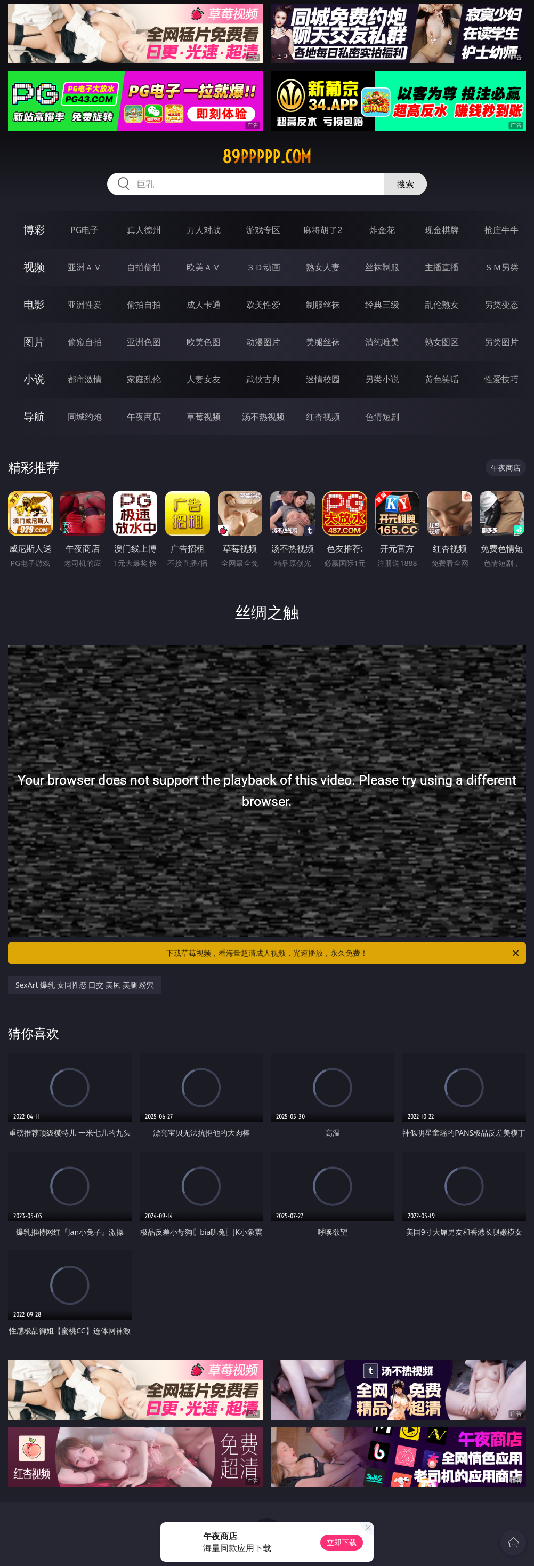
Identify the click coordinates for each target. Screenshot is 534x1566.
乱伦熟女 (442, 304)
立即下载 (342, 1542)
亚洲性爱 (85, 304)
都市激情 (85, 379)
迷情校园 (323, 379)
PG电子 (84, 230)
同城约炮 (85, 416)
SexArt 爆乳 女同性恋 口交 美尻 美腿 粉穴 (84, 985)
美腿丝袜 (323, 342)
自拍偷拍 (144, 267)
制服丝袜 (323, 304)
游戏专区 (263, 230)
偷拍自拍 (144, 304)
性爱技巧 (501, 379)
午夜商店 (144, 416)
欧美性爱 (263, 304)
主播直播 (442, 267)
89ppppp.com (266, 156)
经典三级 (382, 304)
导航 (34, 416)
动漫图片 (263, 342)
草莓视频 (204, 416)
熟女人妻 (323, 267)
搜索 (405, 184)
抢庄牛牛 (501, 230)
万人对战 (204, 230)
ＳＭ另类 (501, 267)
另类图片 (501, 342)
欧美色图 (204, 342)
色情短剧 (382, 416)
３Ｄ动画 (263, 267)
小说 (34, 379)
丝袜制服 (382, 267)
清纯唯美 (382, 342)
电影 (34, 304)
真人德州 (144, 230)
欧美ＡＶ (204, 267)
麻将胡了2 (322, 230)
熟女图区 (442, 342)
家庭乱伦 (144, 379)
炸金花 (382, 230)
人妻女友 (204, 379)
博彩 (34, 229)
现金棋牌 (442, 230)
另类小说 (382, 379)
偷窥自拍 (85, 342)
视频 (34, 267)
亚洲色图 (144, 342)
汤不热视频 (263, 416)
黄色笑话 (442, 379)
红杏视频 (323, 416)
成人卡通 (204, 304)
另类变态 (501, 304)
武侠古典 (263, 379)
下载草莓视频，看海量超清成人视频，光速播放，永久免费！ (343, 953)
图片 (34, 341)
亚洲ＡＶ (85, 267)
